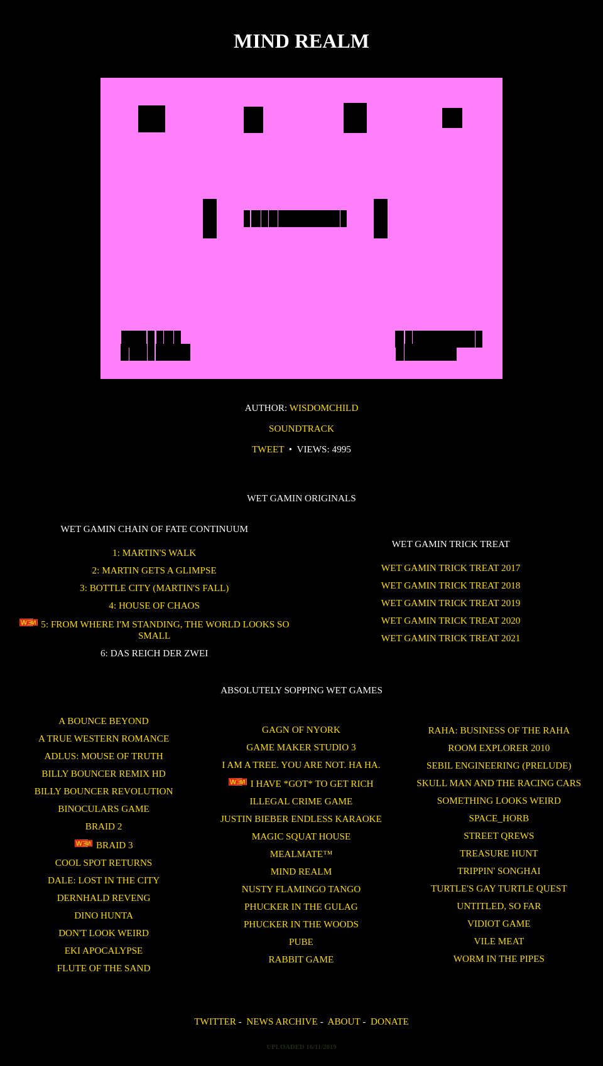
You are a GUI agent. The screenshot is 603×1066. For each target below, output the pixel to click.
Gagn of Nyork (301, 729)
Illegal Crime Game (300, 801)
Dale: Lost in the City (104, 880)
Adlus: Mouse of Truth (104, 755)
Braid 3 (104, 844)
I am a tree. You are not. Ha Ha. (301, 764)
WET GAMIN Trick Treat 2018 (451, 585)
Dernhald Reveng (104, 897)
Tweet (268, 449)
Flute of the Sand (104, 967)
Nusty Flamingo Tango (301, 888)
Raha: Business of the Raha (499, 730)
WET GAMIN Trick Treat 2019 (451, 602)
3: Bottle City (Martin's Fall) (154, 587)
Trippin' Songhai (498, 870)
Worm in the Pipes (499, 958)
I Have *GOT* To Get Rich (301, 783)
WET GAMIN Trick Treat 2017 (451, 567)
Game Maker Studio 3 (301, 747)
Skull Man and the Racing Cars (498, 782)
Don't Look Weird (103, 932)
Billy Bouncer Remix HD (103, 773)
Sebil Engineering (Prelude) (499, 765)
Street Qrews (499, 835)
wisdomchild (324, 407)
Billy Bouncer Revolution (104, 791)
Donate (390, 1021)
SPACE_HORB (499, 818)
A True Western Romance (103, 738)
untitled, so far (499, 905)
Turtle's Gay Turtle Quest (499, 888)
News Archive (281, 1021)
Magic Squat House (301, 836)
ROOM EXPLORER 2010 (499, 747)
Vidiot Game (499, 923)
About (343, 1021)
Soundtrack (301, 428)
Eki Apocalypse (104, 950)
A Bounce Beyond (103, 720)
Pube (301, 941)
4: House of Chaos (154, 605)
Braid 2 (103, 826)
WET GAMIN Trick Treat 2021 (451, 637)
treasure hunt (499, 853)
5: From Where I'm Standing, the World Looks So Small (154, 630)
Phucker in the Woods (301, 924)
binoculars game (103, 808)
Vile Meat (499, 940)
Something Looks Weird (499, 800)
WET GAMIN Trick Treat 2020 (451, 620)
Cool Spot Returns (103, 862)
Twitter (215, 1021)
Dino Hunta (103, 915)
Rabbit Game (301, 959)
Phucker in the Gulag (301, 906)
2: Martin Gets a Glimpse (154, 570)
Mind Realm (301, 871)
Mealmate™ (301, 853)
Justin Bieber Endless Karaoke (301, 818)
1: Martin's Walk (154, 552)
